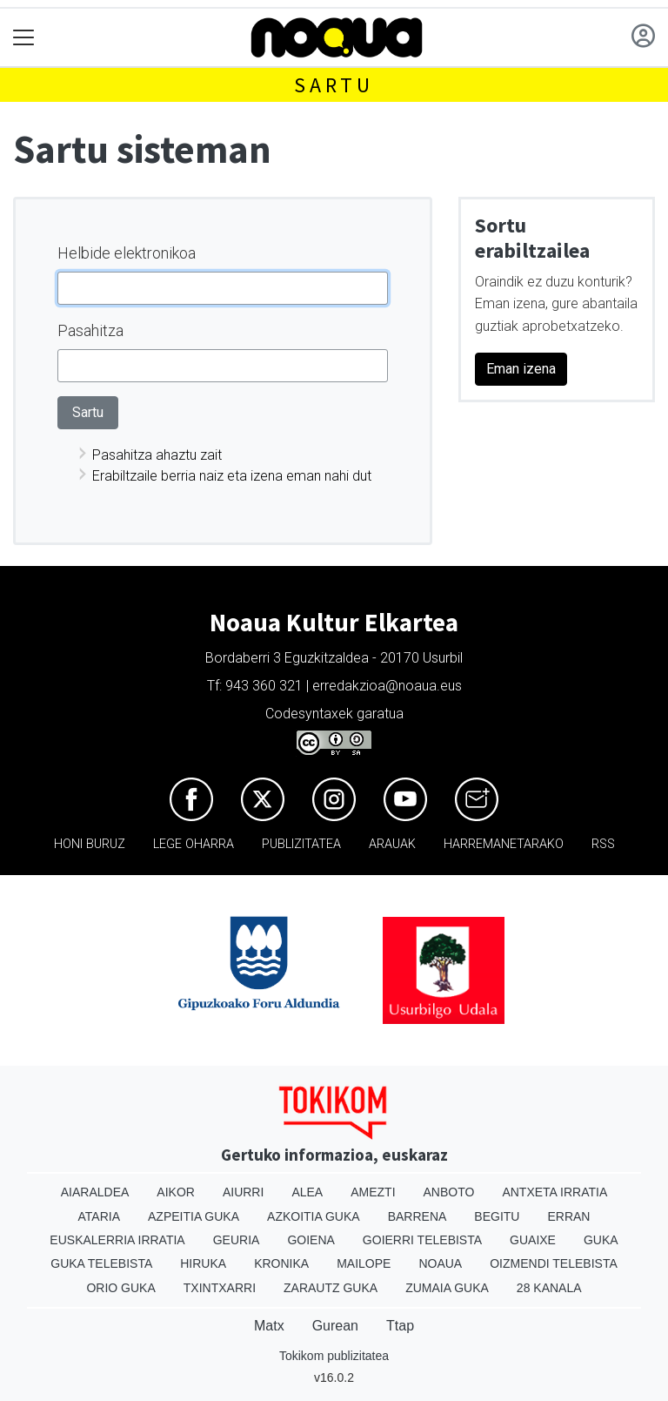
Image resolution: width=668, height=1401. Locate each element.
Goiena (310, 1240)
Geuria (236, 1240)
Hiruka (203, 1263)
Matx (269, 1325)
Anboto (449, 1192)
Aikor (176, 1192)
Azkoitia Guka (313, 1216)
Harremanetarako (504, 844)
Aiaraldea (95, 1192)
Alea (307, 1192)
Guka (601, 1240)
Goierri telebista (422, 1240)
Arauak (392, 844)
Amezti (373, 1192)
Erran (568, 1216)
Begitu (496, 1216)
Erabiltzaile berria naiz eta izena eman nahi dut (231, 476)
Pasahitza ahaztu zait (157, 455)
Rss (603, 844)
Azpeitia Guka (193, 1216)
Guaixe (533, 1240)
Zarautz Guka (330, 1288)
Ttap (400, 1325)
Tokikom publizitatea (334, 1356)
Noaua (440, 1263)
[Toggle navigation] (24, 38)
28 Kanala (549, 1288)
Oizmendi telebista (554, 1263)
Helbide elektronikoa (126, 253)
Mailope (364, 1263)
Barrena (417, 1216)
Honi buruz (89, 844)
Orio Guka (120, 1288)
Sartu (334, 84)
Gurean (335, 1325)
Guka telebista (101, 1263)
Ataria (99, 1216)
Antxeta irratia (554, 1192)
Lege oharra (193, 844)
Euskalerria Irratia (117, 1240)
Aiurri (243, 1192)
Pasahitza (90, 330)
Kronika (281, 1263)
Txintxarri (220, 1288)
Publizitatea (301, 844)
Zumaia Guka (447, 1288)
